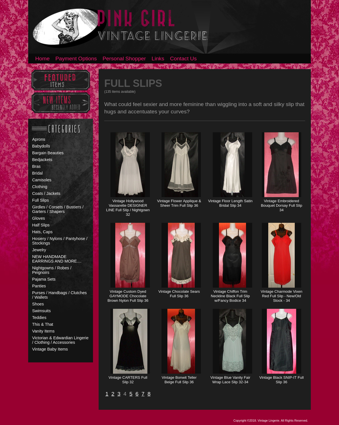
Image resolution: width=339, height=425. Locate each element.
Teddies (39, 317)
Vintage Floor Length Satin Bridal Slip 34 (230, 203)
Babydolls (41, 146)
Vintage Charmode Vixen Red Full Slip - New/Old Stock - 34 (281, 296)
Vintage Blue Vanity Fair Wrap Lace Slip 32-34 (230, 379)
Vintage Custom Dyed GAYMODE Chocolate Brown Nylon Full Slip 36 (127, 296)
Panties (39, 286)
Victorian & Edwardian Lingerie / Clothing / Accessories (60, 340)
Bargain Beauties (48, 153)
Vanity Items (43, 331)
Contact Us (183, 58)
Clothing (39, 186)
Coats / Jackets (46, 193)
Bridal (37, 173)
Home (42, 58)
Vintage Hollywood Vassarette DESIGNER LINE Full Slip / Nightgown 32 (128, 208)
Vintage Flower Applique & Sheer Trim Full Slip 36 (179, 203)
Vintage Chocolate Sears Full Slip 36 (179, 293)
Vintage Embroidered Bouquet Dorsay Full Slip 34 (281, 205)
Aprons (38, 139)
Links (158, 58)
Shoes (38, 304)
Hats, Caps (42, 232)
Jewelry (39, 250)
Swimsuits (41, 311)
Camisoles (41, 180)
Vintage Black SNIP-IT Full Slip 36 (281, 379)
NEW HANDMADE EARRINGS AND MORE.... (56, 258)
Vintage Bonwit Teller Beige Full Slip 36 (179, 379)
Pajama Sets (44, 279)
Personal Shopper (124, 58)
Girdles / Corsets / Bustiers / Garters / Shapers (57, 209)
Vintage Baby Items (50, 349)
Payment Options (76, 58)
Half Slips (41, 225)
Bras (36, 166)
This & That (42, 324)
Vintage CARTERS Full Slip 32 (127, 379)
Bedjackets (42, 159)
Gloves (38, 218)
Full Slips (40, 200)
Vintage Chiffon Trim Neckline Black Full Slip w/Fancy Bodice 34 (230, 296)
